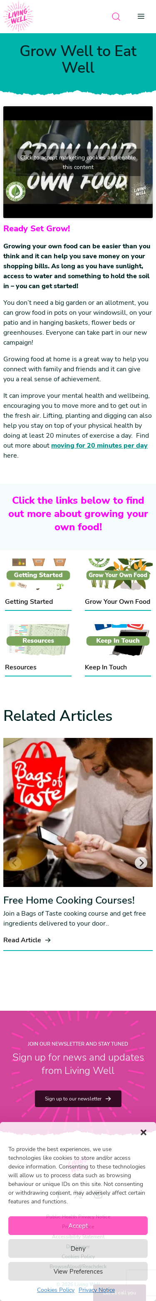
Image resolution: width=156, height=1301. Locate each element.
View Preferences (78, 1271)
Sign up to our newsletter (78, 1098)
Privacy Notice (97, 1290)
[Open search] (116, 17)
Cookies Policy (55, 1290)
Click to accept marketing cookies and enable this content (78, 162)
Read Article (27, 940)
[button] (143, 1132)
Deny (78, 1249)
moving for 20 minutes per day (99, 445)
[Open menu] (143, 17)
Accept (78, 1226)
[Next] (141, 863)
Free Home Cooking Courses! (69, 900)
